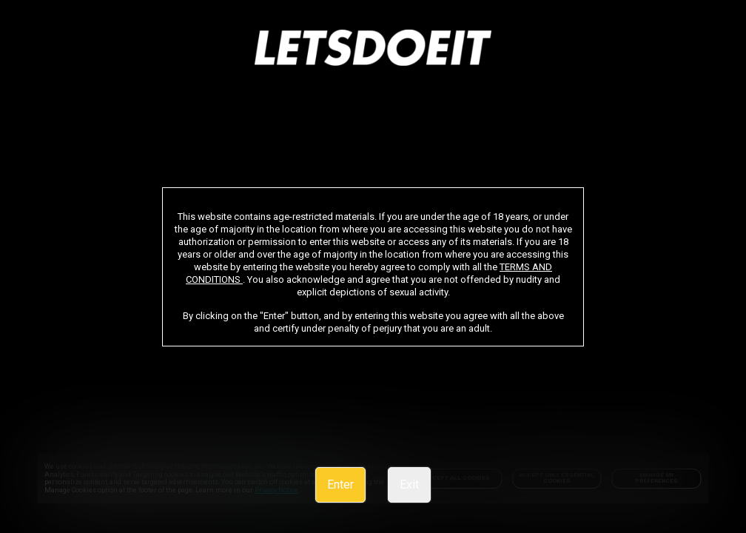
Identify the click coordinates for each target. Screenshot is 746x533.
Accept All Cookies (457, 478)
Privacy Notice (215, 490)
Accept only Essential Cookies (556, 478)
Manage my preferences (656, 478)
